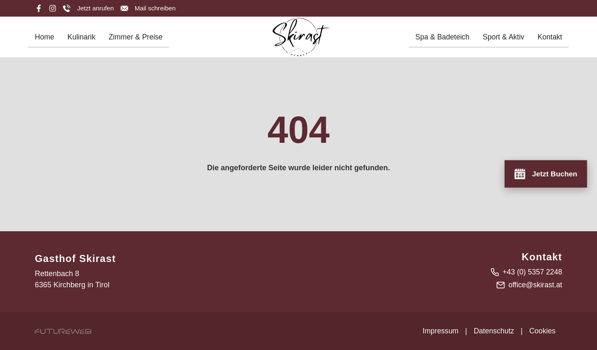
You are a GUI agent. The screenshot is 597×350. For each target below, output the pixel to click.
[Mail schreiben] (149, 8)
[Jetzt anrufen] (89, 8)
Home (45, 39)
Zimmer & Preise (137, 39)
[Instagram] (52, 8)
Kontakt (549, 39)
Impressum (438, 331)
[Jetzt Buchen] (545, 173)
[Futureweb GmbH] (63, 331)
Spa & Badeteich (440, 39)
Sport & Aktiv (502, 39)
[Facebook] (38, 8)
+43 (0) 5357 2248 (531, 272)
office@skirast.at (534, 285)
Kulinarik (82, 39)
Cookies (542, 331)
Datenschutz (492, 331)
